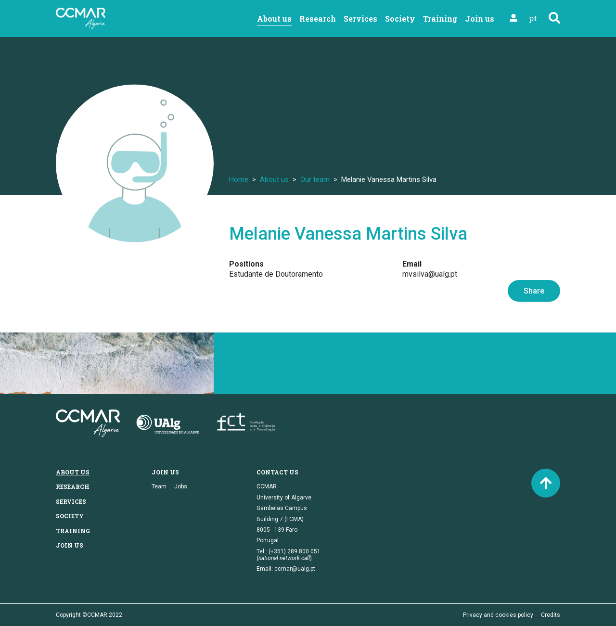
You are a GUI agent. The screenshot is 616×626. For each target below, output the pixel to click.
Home (238, 179)
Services (360, 18)
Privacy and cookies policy (498, 615)
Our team (315, 179)
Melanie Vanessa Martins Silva (348, 234)
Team (159, 486)
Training (440, 18)
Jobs (180, 486)
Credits (550, 615)
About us (274, 18)
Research (317, 18)
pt (533, 18)
